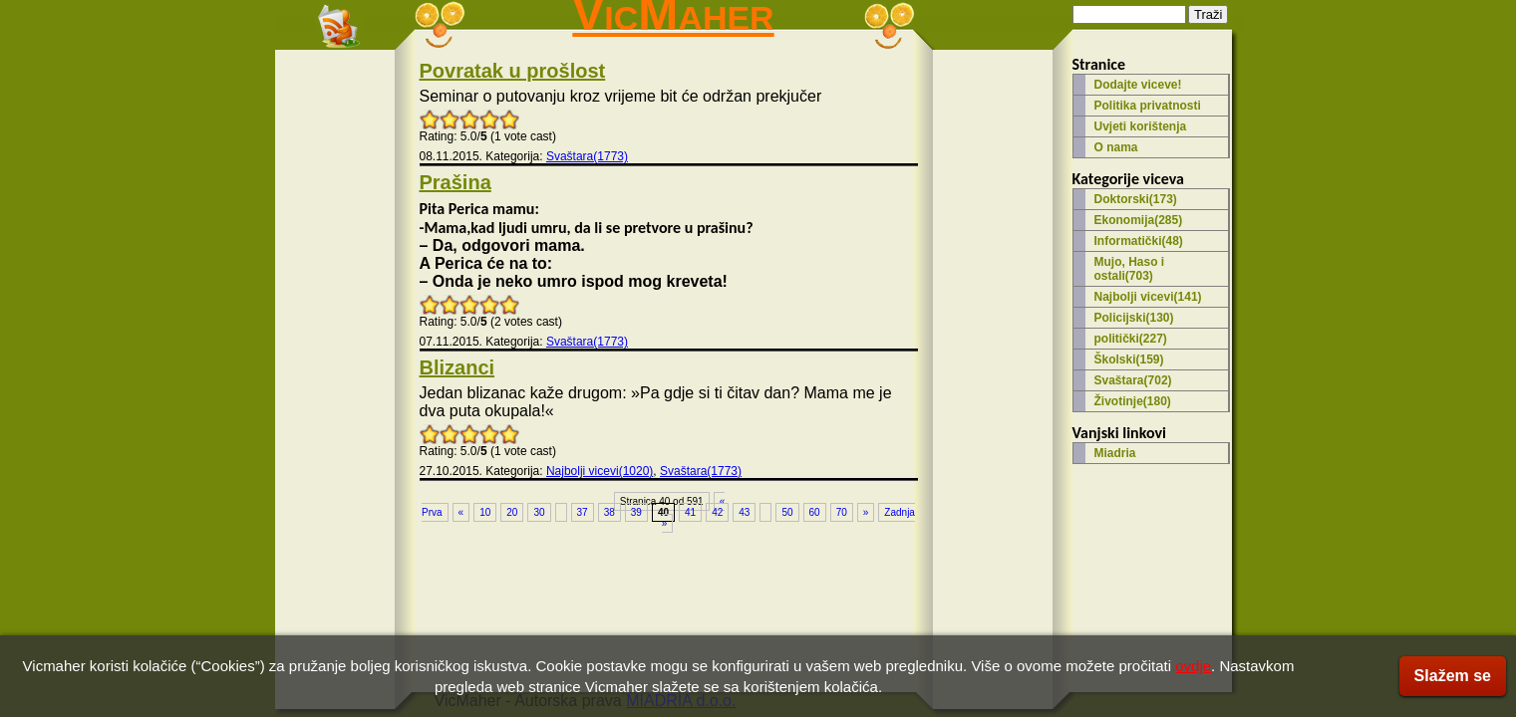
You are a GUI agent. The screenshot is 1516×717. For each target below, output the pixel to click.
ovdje (1193, 665)
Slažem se (1452, 675)
